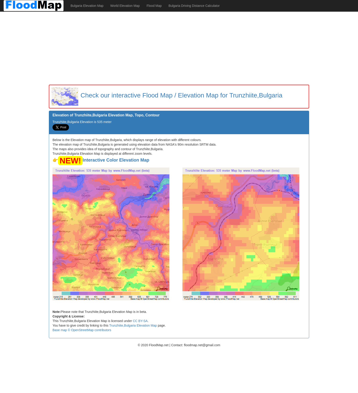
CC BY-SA (140, 321)
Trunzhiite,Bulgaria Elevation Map (133, 325)
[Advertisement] (179, 48)
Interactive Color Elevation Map (116, 159)
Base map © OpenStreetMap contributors (82, 330)
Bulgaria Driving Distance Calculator (194, 6)
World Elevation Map (125, 6)
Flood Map (154, 6)
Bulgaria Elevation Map (87, 6)
